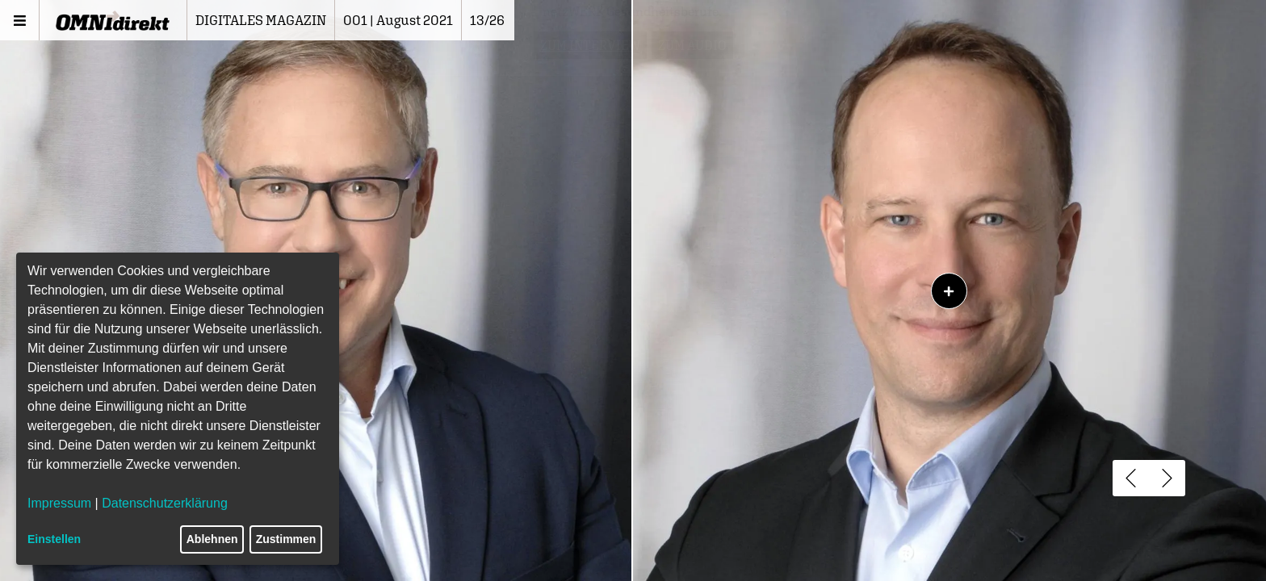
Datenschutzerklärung (165, 503)
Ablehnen (212, 539)
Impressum (59, 503)
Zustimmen (286, 539)
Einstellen (54, 539)
